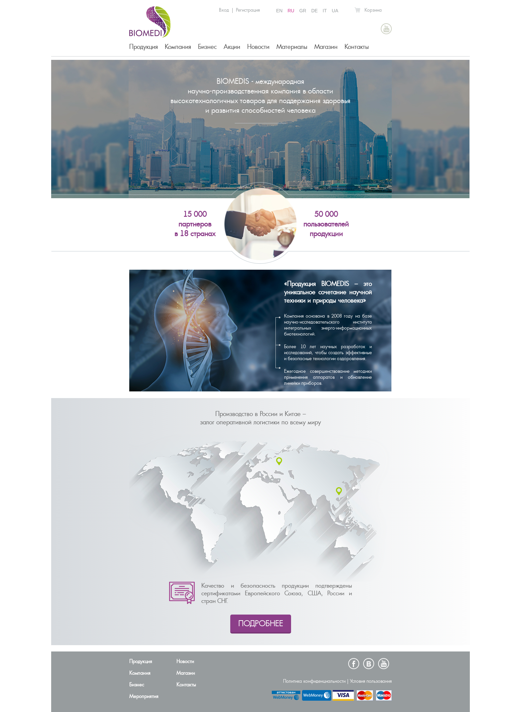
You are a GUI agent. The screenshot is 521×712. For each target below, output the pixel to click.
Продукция (143, 47)
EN (279, 10)
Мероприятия (143, 696)
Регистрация (248, 10)
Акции (232, 47)
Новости (258, 47)
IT (325, 10)
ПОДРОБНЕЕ (260, 623)
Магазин (326, 47)
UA (335, 10)
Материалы (291, 47)
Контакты (357, 47)
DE (314, 10)
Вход (224, 10)
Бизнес (207, 47)
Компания (178, 47)
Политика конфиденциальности (314, 681)
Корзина (373, 10)
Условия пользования (371, 681)
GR (302, 10)
